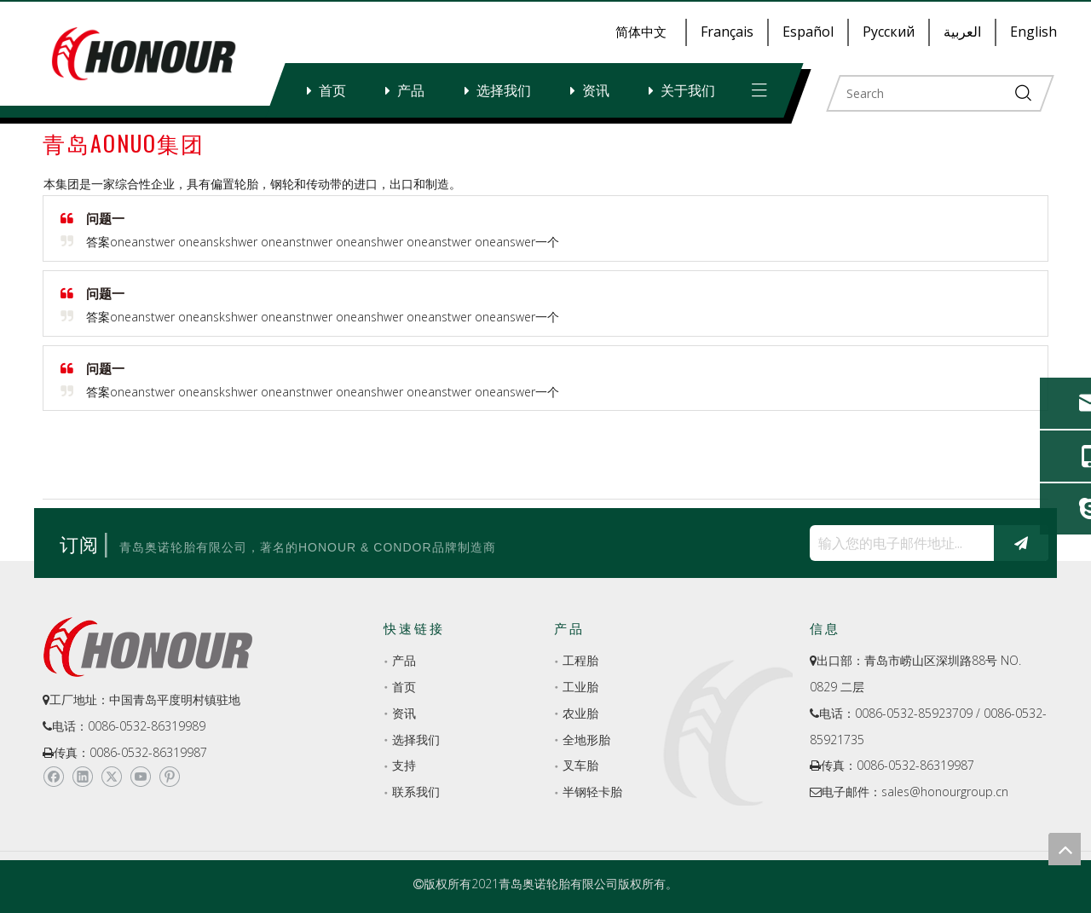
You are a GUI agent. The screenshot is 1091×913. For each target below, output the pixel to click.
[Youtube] (140, 777)
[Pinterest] (169, 777)
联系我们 (416, 791)
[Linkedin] (82, 777)
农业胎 (580, 713)
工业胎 (580, 687)
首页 (332, 90)
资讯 (595, 90)
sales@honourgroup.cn (944, 791)
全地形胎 (586, 739)
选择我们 (503, 90)
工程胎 (580, 660)
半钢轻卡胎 (592, 791)
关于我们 (688, 90)
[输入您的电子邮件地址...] (897, 543)
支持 (404, 765)
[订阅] (1021, 543)
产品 (410, 90)
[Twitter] (111, 777)
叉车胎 (580, 765)
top (1064, 849)
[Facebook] (53, 777)
